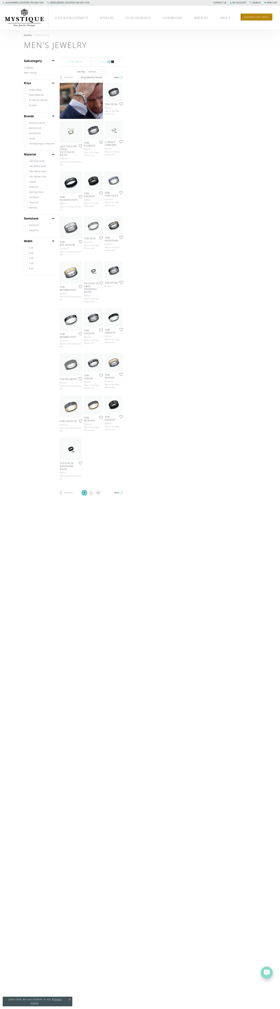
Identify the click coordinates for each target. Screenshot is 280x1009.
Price (27, 83)
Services (201, 18)
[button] (219, 2)
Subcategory (33, 60)
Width (28, 241)
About (225, 18)
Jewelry (107, 18)
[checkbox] (33, 89)
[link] (23, 2)
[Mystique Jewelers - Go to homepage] (26, 17)
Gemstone (31, 218)
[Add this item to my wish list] (253, 150)
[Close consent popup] (69, 999)
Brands (29, 116)
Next (250, 77)
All (164, 819)
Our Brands (172, 18)
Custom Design (138, 18)
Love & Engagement (71, 18)
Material (30, 154)
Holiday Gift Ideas (256, 17)
